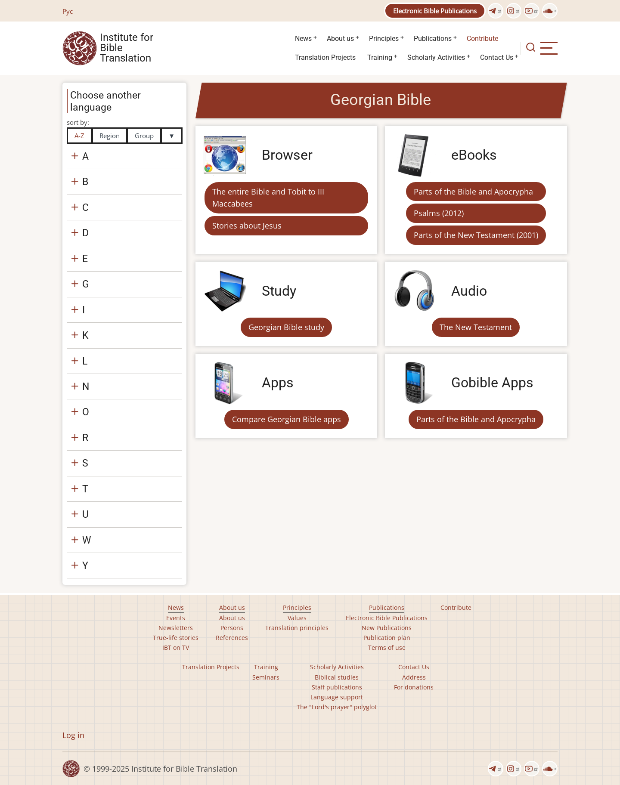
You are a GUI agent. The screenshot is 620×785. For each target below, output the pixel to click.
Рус (67, 11)
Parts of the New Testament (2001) (476, 235)
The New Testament (476, 327)
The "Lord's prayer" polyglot (337, 707)
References (232, 638)
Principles (384, 38)
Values (297, 618)
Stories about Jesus (247, 225)
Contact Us (496, 57)
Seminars (265, 677)
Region (109, 135)
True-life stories (175, 638)
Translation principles (297, 628)
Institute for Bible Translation (126, 48)
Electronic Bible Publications (435, 10)
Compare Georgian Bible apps (286, 419)
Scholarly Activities (436, 57)
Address (414, 677)
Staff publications (337, 687)
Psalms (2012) (439, 213)
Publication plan (386, 638)
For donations (414, 687)
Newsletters (175, 628)
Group (144, 135)
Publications (433, 38)
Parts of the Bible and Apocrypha (473, 191)
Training (379, 57)
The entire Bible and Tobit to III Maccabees (268, 197)
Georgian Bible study (286, 327)
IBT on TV (175, 647)
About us (340, 38)
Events (175, 618)
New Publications (387, 628)
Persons (231, 628)
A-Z (79, 135)
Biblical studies (337, 677)
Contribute (482, 38)
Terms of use (387, 647)
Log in (73, 735)
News (303, 38)
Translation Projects (325, 57)
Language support (336, 697)
